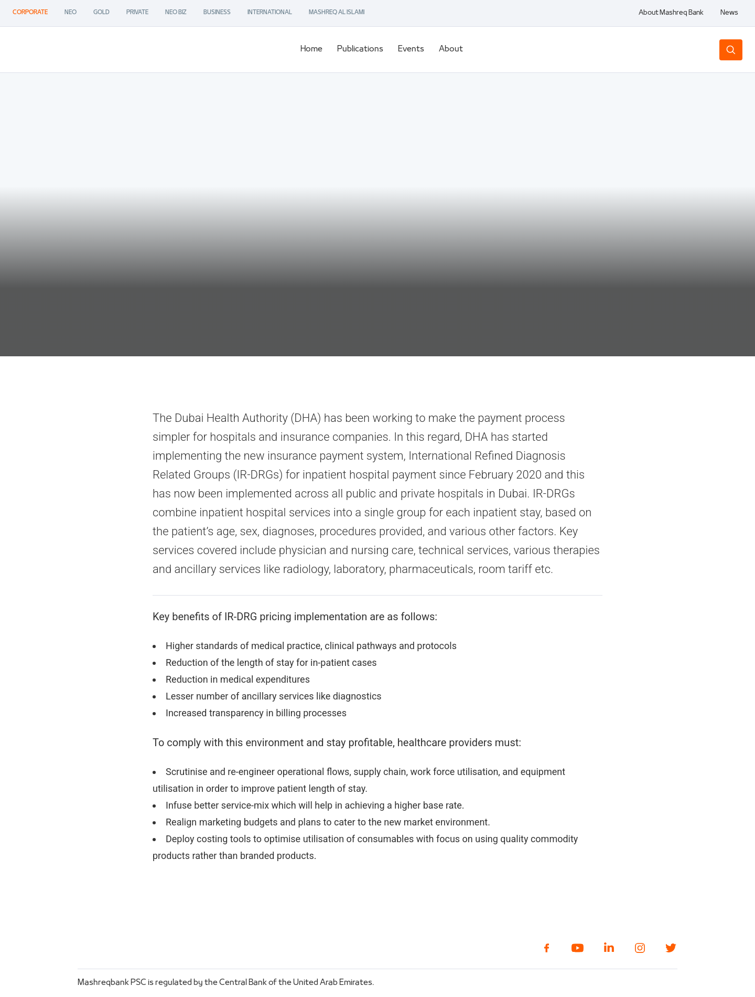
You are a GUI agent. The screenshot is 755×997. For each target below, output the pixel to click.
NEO (70, 13)
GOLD (101, 13)
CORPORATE (30, 13)
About (451, 49)
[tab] (311, 49)
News (729, 13)
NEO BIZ (176, 13)
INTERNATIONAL (269, 13)
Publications (360, 49)
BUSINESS (217, 13)
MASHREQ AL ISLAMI (336, 13)
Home (311, 49)
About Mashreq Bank (671, 13)
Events (411, 49)
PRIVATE (137, 13)
